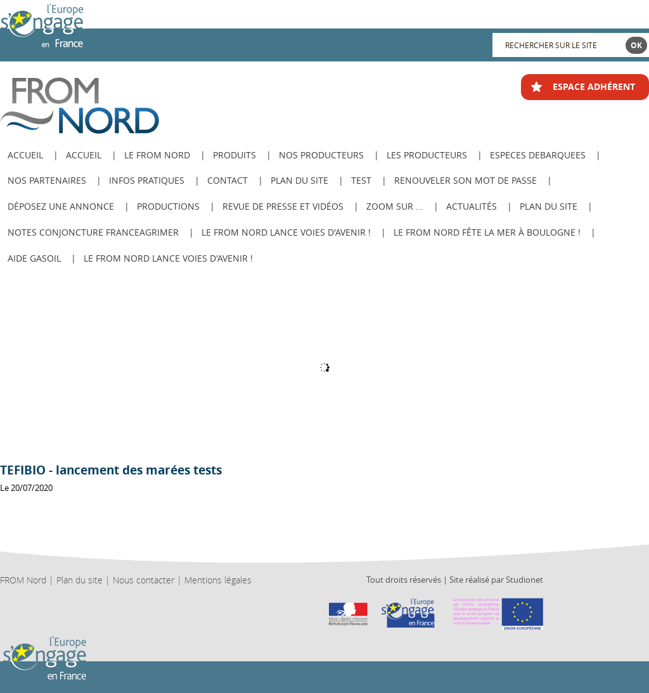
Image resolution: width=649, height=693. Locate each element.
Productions (168, 206)
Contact (227, 180)
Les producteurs (427, 155)
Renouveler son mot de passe (465, 180)
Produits (234, 155)
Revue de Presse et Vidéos (283, 206)
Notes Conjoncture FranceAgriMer (93, 232)
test (361, 180)
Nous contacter (143, 580)
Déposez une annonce (61, 206)
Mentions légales (218, 580)
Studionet (524, 579)
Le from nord (157, 155)
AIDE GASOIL (34, 258)
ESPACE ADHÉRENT (594, 86)
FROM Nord (23, 580)
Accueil (83, 155)
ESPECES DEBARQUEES (538, 155)
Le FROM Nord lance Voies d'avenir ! (286, 232)
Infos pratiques (146, 180)
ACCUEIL (25, 155)
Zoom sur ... (394, 206)
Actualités (471, 206)
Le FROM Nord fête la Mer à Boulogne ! (487, 232)
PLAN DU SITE (548, 206)
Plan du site (299, 180)
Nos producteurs (321, 155)
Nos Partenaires (47, 180)
